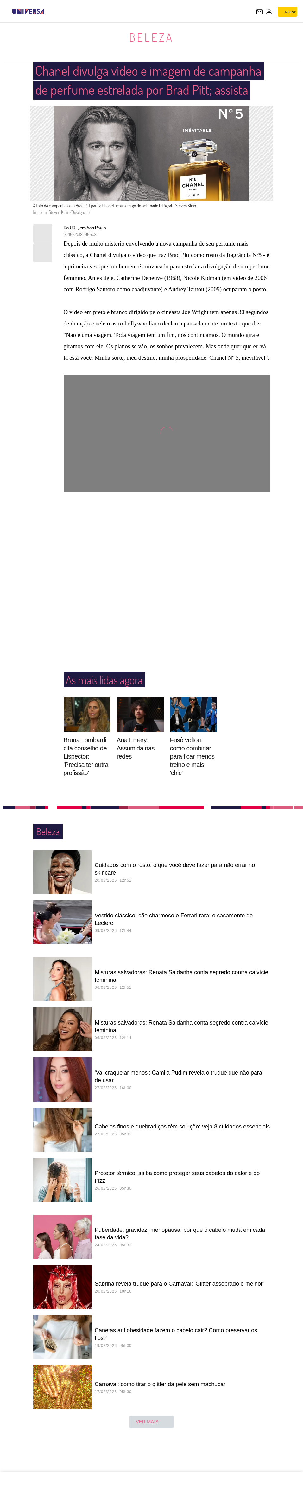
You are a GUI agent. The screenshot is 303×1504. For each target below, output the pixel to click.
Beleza (151, 36)
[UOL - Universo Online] (48, 11)
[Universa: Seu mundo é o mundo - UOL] (28, 11)
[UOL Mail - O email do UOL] (259, 12)
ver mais (151, 1441)
